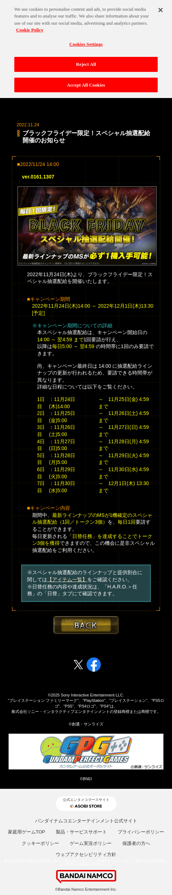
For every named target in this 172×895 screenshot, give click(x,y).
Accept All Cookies (86, 82)
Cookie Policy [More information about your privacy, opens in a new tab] (29, 27)
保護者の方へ (136, 843)
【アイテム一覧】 (67, 579)
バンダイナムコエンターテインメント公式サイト (86, 820)
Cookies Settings (86, 41)
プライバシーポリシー (141, 832)
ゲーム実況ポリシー (91, 843)
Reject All (86, 61)
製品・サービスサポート (81, 832)
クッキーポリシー (40, 843)
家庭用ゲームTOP (26, 832)
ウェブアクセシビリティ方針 (86, 854)
